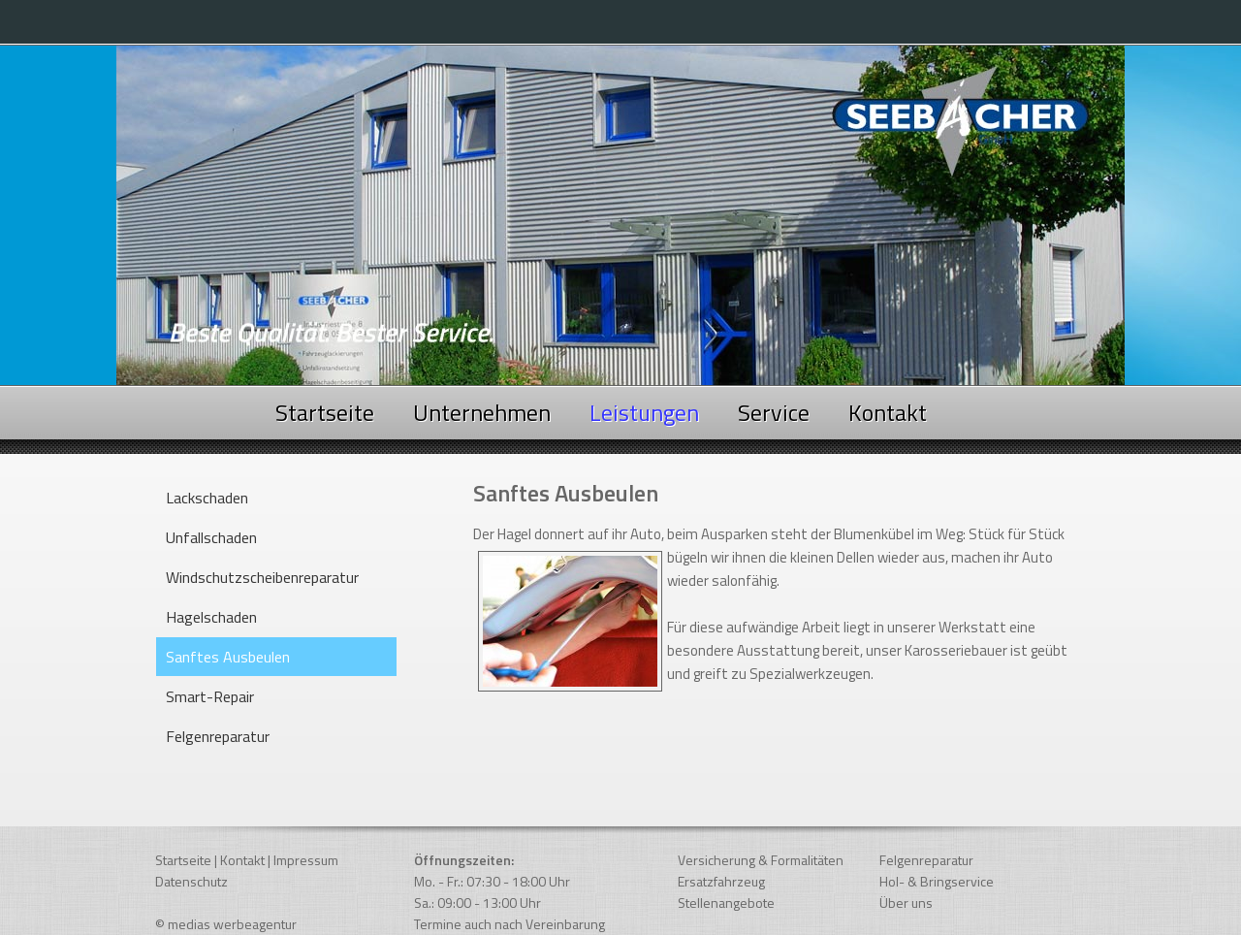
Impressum (305, 860)
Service (774, 412)
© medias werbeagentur (226, 924)
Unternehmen (482, 412)
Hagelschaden (211, 617)
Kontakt (887, 412)
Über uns (906, 902)
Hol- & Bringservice (936, 881)
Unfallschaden (211, 537)
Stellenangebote (726, 902)
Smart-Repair (210, 696)
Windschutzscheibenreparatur (262, 577)
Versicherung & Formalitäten (760, 860)
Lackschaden (207, 497)
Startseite (324, 412)
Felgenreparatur (218, 736)
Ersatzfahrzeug (721, 881)
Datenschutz (191, 881)
